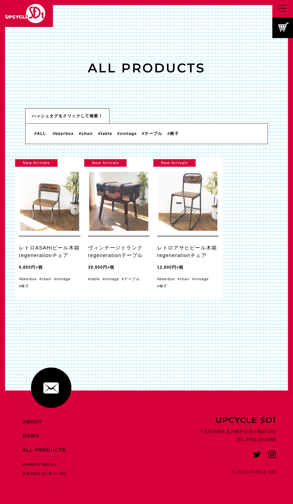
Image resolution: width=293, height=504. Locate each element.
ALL (41, 133)
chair (87, 133)
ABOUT (32, 422)
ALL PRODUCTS (44, 450)
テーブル (153, 133)
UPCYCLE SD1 (245, 420)
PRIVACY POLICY (40, 464)
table (106, 133)
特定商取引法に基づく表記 (45, 473)
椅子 (174, 133)
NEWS (31, 436)
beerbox (64, 133)
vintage (128, 133)
